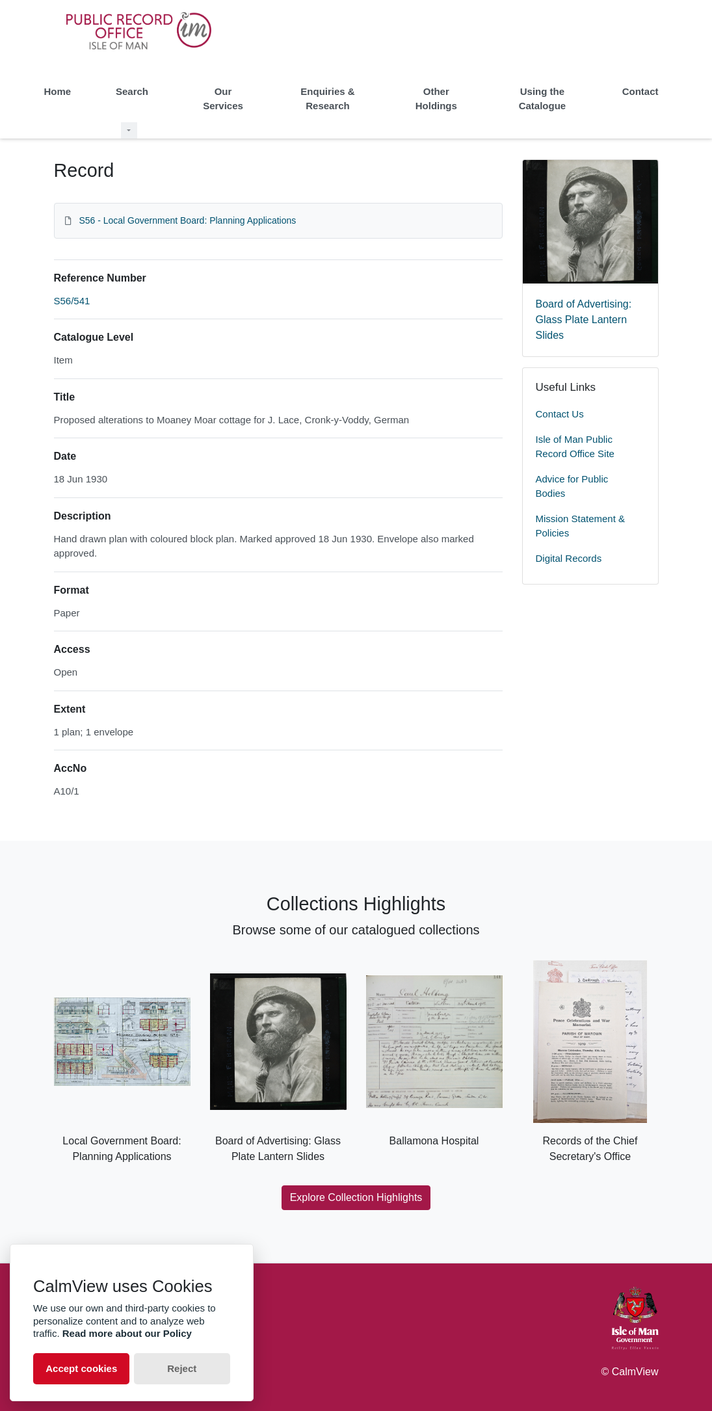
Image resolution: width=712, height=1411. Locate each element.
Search (132, 91)
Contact (640, 91)
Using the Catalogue (542, 99)
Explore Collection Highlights (356, 1197)
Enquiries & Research (327, 99)
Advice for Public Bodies (572, 486)
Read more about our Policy (127, 1333)
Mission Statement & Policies (581, 526)
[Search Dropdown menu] (129, 130)
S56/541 (72, 300)
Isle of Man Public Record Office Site (575, 447)
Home (58, 91)
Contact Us (560, 413)
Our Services (223, 99)
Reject (181, 1368)
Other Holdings (436, 99)
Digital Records (569, 558)
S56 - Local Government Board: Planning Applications (187, 220)
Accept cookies (81, 1368)
